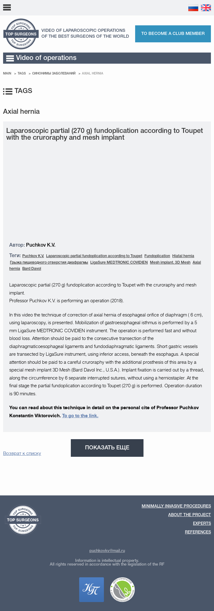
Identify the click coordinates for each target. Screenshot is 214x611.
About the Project (189, 515)
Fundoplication (157, 256)
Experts (202, 523)
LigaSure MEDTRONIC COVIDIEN (119, 262)
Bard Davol (31, 268)
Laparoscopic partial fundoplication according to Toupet (94, 256)
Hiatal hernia (183, 256)
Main (7, 73)
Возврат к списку (22, 453)
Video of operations (41, 58)
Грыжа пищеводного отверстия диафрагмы (49, 262)
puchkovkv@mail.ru (107, 551)
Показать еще (107, 447)
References (198, 532)
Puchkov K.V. (33, 256)
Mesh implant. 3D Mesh (170, 262)
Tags (22, 73)
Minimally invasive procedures (176, 506)
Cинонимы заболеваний (53, 73)
